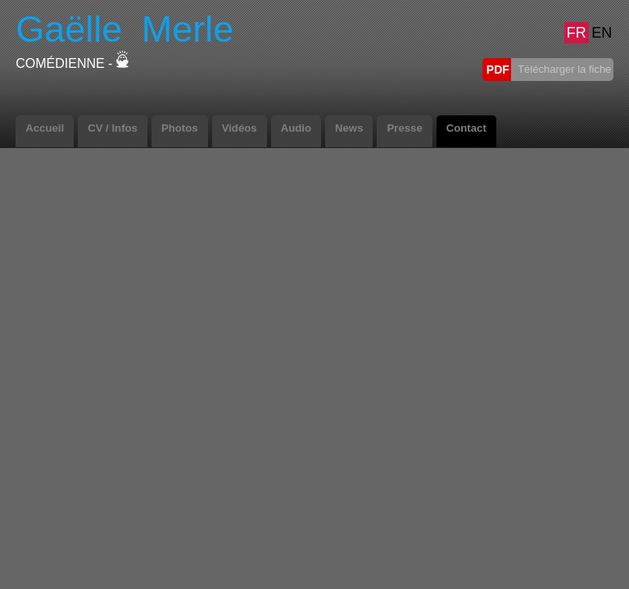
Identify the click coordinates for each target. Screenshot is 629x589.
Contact (466, 128)
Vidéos (239, 128)
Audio (296, 128)
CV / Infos (113, 128)
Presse (404, 128)
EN (601, 33)
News (349, 128)
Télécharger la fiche (563, 69)
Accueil (44, 128)
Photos (179, 128)
